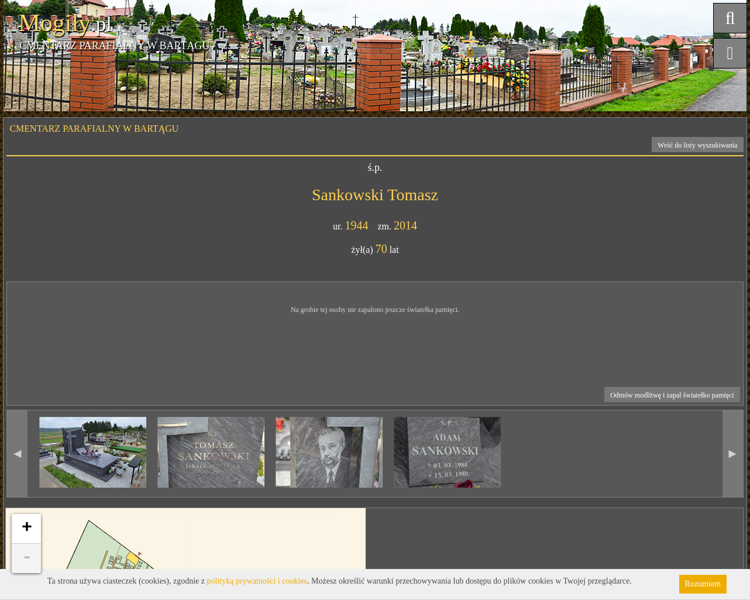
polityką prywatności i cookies (257, 581)
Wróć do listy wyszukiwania (698, 145)
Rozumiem (703, 584)
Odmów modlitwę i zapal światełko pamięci (672, 395)
